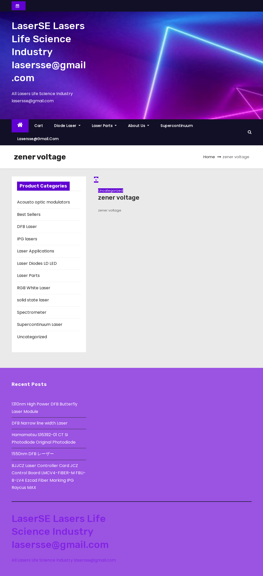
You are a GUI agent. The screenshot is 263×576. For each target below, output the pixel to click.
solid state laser (33, 300)
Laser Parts (104, 125)
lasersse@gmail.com (38, 138)
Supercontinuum (177, 125)
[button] (250, 132)
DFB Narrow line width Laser (40, 423)
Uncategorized (32, 337)
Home (209, 156)
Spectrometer (31, 312)
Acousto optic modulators (43, 202)
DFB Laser (27, 227)
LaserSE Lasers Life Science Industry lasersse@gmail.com (49, 52)
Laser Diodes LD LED (37, 263)
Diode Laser (67, 125)
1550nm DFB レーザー (33, 454)
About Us (138, 125)
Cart (38, 125)
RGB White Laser (33, 288)
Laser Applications (35, 251)
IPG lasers (27, 239)
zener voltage (118, 197)
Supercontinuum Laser (39, 324)
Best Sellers (29, 214)
